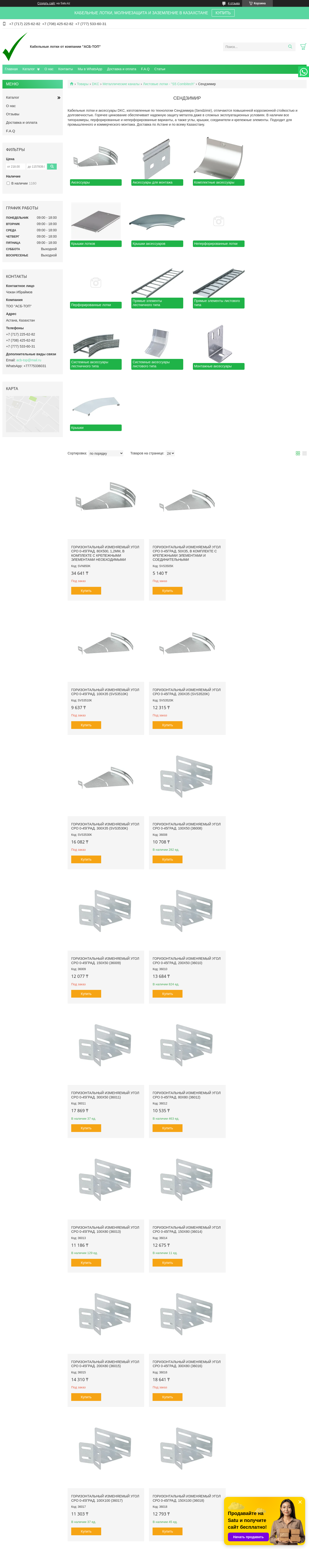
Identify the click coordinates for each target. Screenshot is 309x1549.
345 (295, 1488)
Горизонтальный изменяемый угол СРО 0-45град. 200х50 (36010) (186, 760)
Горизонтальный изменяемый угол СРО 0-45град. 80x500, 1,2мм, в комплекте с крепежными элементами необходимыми (105, 489)
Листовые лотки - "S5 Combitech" (169, 84)
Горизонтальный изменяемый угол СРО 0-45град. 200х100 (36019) (186, 1160)
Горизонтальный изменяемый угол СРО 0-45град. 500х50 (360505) (105, 1293)
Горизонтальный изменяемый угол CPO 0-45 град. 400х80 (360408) (186, 1293)
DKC (95, 84)
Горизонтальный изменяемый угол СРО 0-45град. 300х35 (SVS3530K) (186, 627)
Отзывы (12, 114)
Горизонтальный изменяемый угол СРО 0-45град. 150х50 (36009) (105, 760)
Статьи (159, 69)
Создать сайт (46, 3)
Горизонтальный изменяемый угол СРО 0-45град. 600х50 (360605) (266, 1427)
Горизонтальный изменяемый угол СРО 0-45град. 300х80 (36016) (186, 1027)
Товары (82, 84)
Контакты (65, 69)
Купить (86, 526)
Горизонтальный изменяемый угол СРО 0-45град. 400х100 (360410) (105, 1427)
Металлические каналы (121, 84)
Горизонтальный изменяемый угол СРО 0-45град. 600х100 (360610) (186, 1427)
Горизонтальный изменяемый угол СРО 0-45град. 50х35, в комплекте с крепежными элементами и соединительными (186, 489)
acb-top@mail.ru (28, 360)
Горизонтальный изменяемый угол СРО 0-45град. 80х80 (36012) (105, 893)
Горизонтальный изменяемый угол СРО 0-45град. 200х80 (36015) (105, 1027)
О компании (16, 1522)
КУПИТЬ (223, 13)
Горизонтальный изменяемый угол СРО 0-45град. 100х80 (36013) (186, 893)
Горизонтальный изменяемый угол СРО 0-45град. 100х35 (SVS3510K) (266, 485)
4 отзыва (234, 3)
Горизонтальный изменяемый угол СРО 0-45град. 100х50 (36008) (266, 627)
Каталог (28, 69)
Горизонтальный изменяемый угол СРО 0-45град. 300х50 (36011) (266, 760)
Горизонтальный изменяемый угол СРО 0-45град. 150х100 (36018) (105, 1160)
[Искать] (290, 46)
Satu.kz (175, 1540)
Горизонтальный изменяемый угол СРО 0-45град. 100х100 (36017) (266, 1027)
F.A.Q (145, 69)
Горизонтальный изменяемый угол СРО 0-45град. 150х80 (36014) (266, 893)
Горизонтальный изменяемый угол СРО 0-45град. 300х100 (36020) (266, 1160)
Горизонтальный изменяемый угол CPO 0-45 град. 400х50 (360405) (266, 1293)
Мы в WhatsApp (90, 69)
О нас (48, 69)
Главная (11, 69)
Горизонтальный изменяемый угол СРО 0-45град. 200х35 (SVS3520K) (105, 627)
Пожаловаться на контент (166, 1544)
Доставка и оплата (121, 69)
